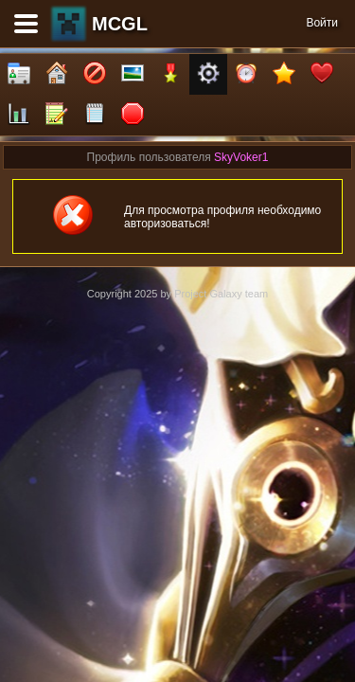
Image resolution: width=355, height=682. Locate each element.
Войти (322, 22)
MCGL (120, 23)
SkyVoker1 (241, 157)
